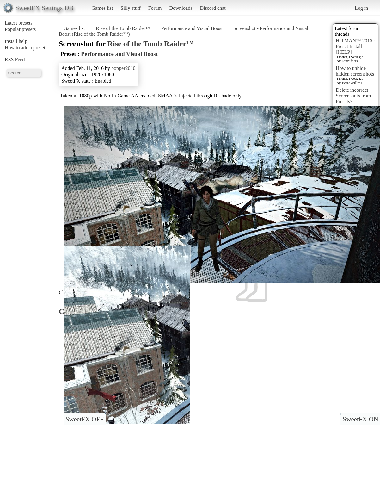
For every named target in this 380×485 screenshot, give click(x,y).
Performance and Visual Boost (192, 28)
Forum (155, 8)
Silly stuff (131, 8)
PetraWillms (352, 82)
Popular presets (20, 29)
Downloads (180, 8)
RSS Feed (15, 59)
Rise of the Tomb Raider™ (123, 28)
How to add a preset (25, 47)
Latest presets (19, 23)
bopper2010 (123, 68)
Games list (102, 8)
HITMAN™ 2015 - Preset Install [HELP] (355, 46)
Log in (361, 8)
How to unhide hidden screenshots (355, 71)
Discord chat (212, 8)
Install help (16, 41)
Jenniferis (350, 61)
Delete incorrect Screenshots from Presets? (353, 95)
